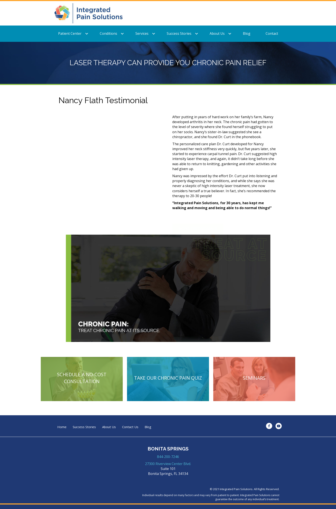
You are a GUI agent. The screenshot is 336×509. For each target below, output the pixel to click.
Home (62, 427)
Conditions (108, 33)
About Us (217, 33)
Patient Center (70, 33)
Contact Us (130, 427)
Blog (246, 33)
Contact (272, 33)
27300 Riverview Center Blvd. (168, 463)
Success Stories (179, 33)
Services (141, 33)
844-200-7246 (168, 456)
